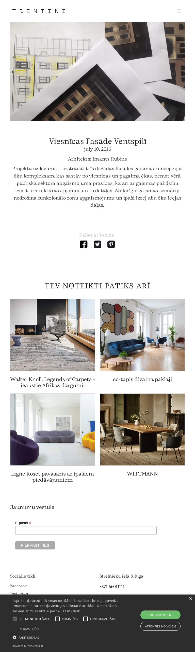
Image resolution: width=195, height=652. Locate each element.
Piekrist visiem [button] (160, 615)
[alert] (97, 623)
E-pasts (23, 523)
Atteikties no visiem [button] (160, 626)
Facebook (18, 586)
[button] (179, 11)
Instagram (19, 593)
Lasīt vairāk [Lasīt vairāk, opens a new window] (71, 611)
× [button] (190, 599)
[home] (38, 11)
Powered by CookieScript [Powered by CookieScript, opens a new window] (28, 646)
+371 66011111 (112, 586)
